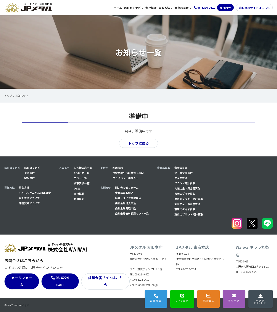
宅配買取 (29, 178)
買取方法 (164, 8)
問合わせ (225, 8)
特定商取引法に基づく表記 (128, 173)
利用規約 (79, 199)
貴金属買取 (182, 8)
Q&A (77, 188)
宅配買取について (29, 198)
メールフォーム (21, 281)
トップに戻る (138, 143)
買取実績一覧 (81, 183)
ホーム (118, 8)
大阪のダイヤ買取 (184, 193)
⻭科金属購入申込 (125, 203)
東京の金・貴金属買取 (187, 204)
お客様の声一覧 (83, 167)
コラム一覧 (80, 178)
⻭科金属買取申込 (125, 208)
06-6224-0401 (63, 281)
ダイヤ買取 (180, 178)
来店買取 (29, 173)
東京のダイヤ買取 (184, 209)
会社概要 (151, 8)
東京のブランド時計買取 (188, 214)
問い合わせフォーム (126, 187)
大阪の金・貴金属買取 (187, 188)
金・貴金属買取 (183, 173)
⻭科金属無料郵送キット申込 (132, 213)
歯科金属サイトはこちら (254, 8)
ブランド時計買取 (184, 183)
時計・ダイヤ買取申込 (128, 198)
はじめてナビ (132, 8)
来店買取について (29, 203)
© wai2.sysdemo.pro (16, 305)
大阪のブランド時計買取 (188, 199)
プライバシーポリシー (125, 178)
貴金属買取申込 (124, 193)
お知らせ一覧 (81, 173)
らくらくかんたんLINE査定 (35, 193)
